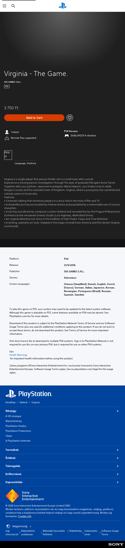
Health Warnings (18, 355)
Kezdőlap (11, 402)
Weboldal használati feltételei (54, 532)
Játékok (23, 402)
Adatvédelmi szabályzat (28, 532)
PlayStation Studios (16, 426)
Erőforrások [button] (62, 474)
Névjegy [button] (62, 411)
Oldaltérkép (75, 530)
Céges (9, 435)
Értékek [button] (62, 458)
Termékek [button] (62, 450)
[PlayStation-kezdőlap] (63, 6)
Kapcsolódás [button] (62, 482)
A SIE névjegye (13, 416)
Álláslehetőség (14, 421)
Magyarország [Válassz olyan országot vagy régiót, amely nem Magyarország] (19, 526)
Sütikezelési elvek (90, 532)
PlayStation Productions (18, 430)
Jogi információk (12, 532)
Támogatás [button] (62, 466)
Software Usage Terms (110, 532)
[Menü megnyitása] (4, 6)
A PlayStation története (18, 440)
